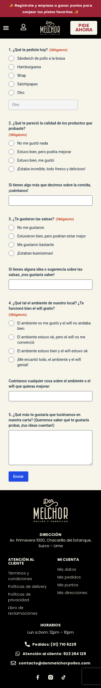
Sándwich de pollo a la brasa (41, 58)
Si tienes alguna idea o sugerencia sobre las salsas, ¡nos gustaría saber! (45, 272)
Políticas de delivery (27, 586)
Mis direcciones (72, 592)
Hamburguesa (29, 67)
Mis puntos (67, 585)
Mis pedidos (69, 577)
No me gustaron (30, 227)
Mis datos (66, 569)
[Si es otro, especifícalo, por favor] (43, 105)
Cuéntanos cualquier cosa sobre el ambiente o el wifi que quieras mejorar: (49, 383)
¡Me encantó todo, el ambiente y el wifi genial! (49, 362)
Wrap (21, 75)
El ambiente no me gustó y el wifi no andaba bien (54, 326)
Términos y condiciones (20, 575)
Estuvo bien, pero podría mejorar (44, 152)
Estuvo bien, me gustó (35, 160)
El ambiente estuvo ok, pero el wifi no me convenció (51, 340)
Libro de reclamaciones (22, 610)
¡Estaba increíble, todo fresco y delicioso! (51, 169)
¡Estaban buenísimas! (35, 253)
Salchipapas (27, 84)
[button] (6, 28)
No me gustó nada (32, 143)
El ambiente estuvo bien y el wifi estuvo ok (52, 351)
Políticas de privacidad (19, 597)
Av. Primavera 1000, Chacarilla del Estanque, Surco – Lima (51, 543)
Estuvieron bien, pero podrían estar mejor (51, 236)
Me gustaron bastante (35, 245)
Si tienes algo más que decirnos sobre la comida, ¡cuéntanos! (50, 187)
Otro (21, 92)
